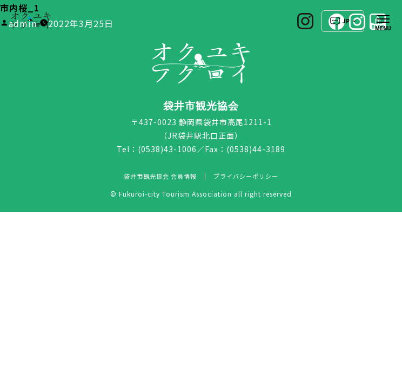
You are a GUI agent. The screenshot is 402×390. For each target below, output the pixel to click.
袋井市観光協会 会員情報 (160, 176)
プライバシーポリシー (245, 176)
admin (23, 23)
